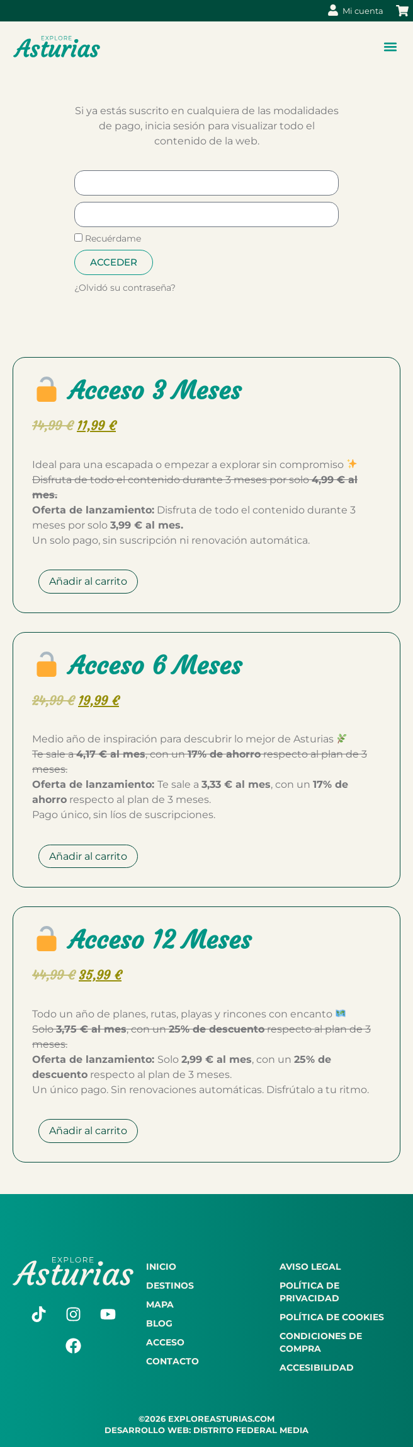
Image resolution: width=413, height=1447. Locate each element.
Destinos (170, 1285)
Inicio (161, 1266)
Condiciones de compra (321, 1342)
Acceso (165, 1342)
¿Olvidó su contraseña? (125, 288)
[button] (390, 47)
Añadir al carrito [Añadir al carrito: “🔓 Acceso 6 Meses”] (88, 856)
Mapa (160, 1304)
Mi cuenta (362, 11)
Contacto (172, 1361)
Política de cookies (332, 1317)
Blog (159, 1323)
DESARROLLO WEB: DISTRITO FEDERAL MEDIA (206, 1430)
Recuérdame (107, 238)
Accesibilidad (317, 1367)
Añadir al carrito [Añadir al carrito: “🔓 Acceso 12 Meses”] (88, 1131)
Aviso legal (310, 1266)
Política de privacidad (309, 1292)
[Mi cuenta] (333, 10)
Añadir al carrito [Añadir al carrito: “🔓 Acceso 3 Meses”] (88, 581)
